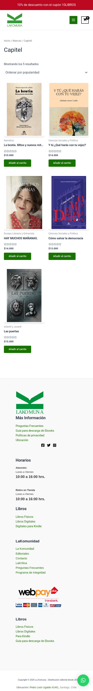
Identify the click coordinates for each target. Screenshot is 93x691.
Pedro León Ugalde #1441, (44, 687)
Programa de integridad (30, 572)
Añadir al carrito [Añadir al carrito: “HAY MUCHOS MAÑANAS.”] (17, 256)
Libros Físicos (24, 517)
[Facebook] (43, 445)
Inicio (7, 40)
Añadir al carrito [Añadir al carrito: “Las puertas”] (17, 349)
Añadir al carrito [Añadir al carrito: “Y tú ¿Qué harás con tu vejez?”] (62, 162)
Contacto (21, 558)
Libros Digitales (25, 521)
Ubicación (22, 440)
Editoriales (22, 553)
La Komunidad (25, 548)
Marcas (17, 40)
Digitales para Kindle (29, 526)
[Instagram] (54, 445)
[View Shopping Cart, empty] (85, 20)
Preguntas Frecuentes (29, 426)
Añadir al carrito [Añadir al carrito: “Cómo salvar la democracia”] (62, 256)
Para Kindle (23, 636)
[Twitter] (49, 445)
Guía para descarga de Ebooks (35, 430)
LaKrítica (21, 563)
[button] (83, 680)
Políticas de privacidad (30, 435)
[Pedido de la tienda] (46, 72)
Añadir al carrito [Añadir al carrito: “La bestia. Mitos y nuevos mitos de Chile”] (17, 162)
